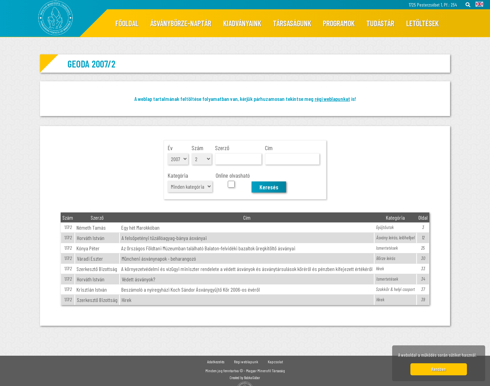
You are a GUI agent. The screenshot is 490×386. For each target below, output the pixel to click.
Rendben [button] (438, 369)
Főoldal (127, 23)
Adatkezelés (215, 361)
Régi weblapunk (246, 361)
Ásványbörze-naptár (180, 23)
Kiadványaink (242, 23)
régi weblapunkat (332, 98)
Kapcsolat (275, 361)
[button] (479, 356)
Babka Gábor (252, 377)
